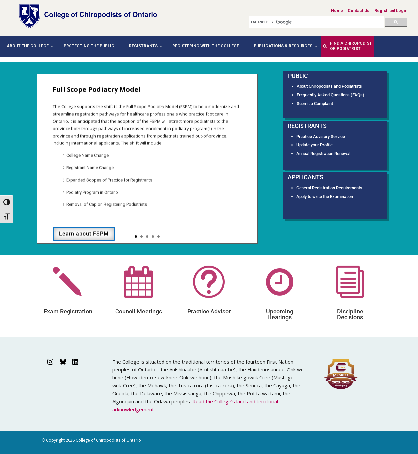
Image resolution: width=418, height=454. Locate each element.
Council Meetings (138, 311)
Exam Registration (68, 311)
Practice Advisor (209, 311)
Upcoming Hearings (279, 314)
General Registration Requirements (329, 187)
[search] (317, 22)
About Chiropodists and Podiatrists (329, 86)
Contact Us (358, 10)
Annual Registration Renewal (323, 153)
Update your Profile (314, 144)
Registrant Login (390, 10)
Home (337, 10)
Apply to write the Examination (324, 196)
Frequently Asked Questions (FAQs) (330, 94)
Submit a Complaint (315, 103)
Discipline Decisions (350, 314)
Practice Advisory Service (320, 136)
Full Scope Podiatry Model (97, 96)
